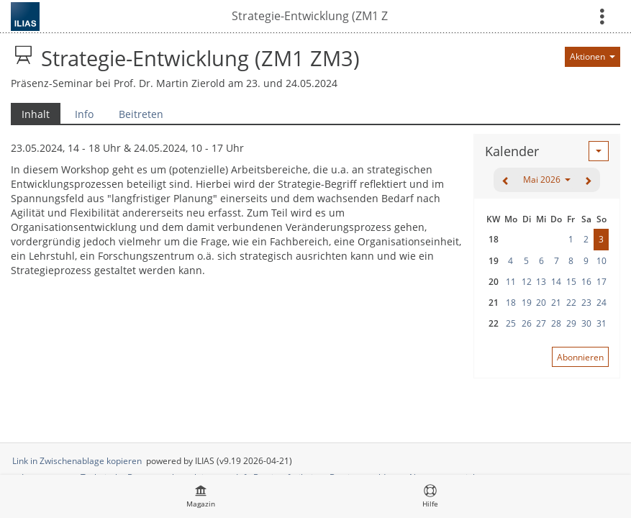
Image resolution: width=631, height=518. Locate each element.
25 (511, 323)
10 (601, 261)
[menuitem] (201, 496)
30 (586, 323)
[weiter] (588, 180)
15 (571, 282)
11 (511, 282)
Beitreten (141, 114)
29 (571, 323)
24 (601, 302)
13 (541, 282)
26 (527, 323)
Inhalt (30, 114)
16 (586, 282)
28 (556, 323)
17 (601, 282)
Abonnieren (580, 357)
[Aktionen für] (592, 57)
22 (571, 302)
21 (556, 302)
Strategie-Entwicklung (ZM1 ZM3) (310, 16)
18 (511, 302)
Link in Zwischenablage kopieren (77, 461)
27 (541, 323)
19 (527, 302)
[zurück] (506, 180)
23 (586, 302)
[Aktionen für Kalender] (599, 151)
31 (601, 323)
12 (527, 282)
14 (556, 282)
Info (84, 114)
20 (541, 302)
